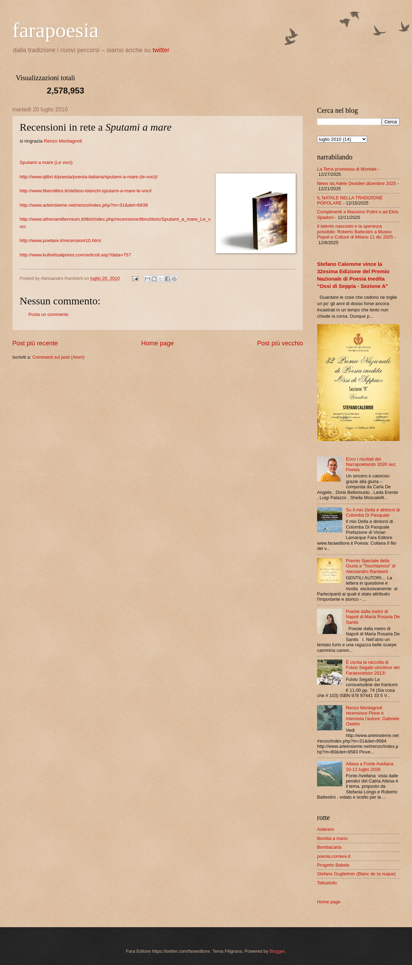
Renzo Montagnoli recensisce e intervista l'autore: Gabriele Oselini (372, 715)
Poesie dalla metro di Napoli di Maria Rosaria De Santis (373, 617)
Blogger (277, 951)
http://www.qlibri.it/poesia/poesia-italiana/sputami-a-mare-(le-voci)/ (89, 176)
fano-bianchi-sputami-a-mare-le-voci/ (113, 190)
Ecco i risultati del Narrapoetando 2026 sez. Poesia (371, 464)
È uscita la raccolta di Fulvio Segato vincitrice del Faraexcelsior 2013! (372, 668)
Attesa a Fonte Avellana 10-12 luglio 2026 (369, 766)
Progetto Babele (333, 865)
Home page (157, 343)
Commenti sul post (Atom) (58, 357)
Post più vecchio (280, 343)
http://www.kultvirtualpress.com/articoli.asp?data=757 (75, 254)
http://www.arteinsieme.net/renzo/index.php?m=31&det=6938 (84, 205)
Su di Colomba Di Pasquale (373, 512)
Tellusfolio (327, 882)
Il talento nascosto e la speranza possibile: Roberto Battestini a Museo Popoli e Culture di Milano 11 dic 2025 (355, 231)
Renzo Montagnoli (63, 141)
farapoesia (55, 30)
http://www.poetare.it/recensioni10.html (60, 240)
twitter (161, 50)
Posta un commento (48, 314)
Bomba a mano (332, 838)
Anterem (325, 829)
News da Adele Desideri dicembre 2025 (356, 183)
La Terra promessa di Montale (347, 169)
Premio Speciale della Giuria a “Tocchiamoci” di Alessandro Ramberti (371, 566)
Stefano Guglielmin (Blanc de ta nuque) (356, 873)
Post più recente (35, 343)
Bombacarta (329, 847)
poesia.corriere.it (333, 856)
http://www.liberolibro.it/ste (47, 190)
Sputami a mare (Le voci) (46, 162)
